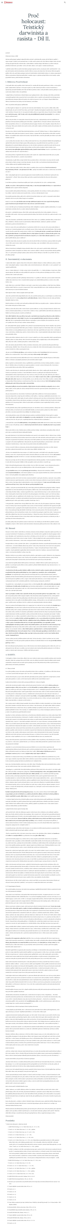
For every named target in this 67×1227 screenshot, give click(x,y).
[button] (2, 2)
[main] (33, 27)
